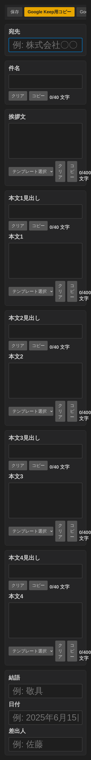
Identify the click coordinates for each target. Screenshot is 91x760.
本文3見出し (24, 438)
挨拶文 (17, 116)
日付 (14, 704)
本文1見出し (24, 198)
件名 (14, 68)
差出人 (17, 731)
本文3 (16, 476)
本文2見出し (24, 318)
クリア (17, 95)
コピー (38, 95)
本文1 (16, 236)
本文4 (16, 596)
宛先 (14, 31)
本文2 (16, 356)
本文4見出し (24, 557)
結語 (14, 677)
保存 (14, 12)
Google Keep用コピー (49, 12)
